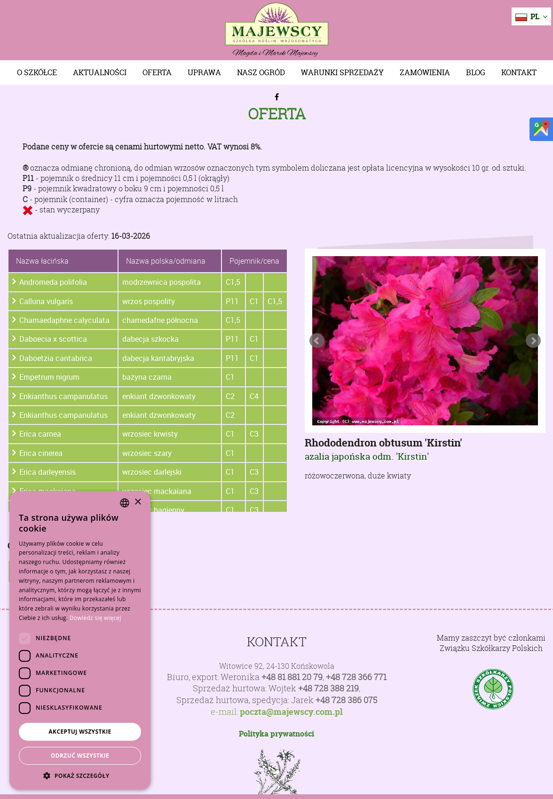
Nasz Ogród (261, 72)
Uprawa (204, 72)
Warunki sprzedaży (342, 72)
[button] (80, 775)
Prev (316, 340)
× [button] (137, 502)
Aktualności (99, 72)
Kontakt (519, 72)
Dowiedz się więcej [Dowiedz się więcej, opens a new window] (95, 618)
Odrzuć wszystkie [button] (80, 756)
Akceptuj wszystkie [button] (79, 732)
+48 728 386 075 (346, 700)
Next (533, 340)
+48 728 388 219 (328, 688)
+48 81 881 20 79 (292, 677)
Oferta (157, 72)
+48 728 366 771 (356, 677)
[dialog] (79, 640)
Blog (475, 72)
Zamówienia (425, 72)
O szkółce (37, 72)
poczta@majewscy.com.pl (291, 712)
